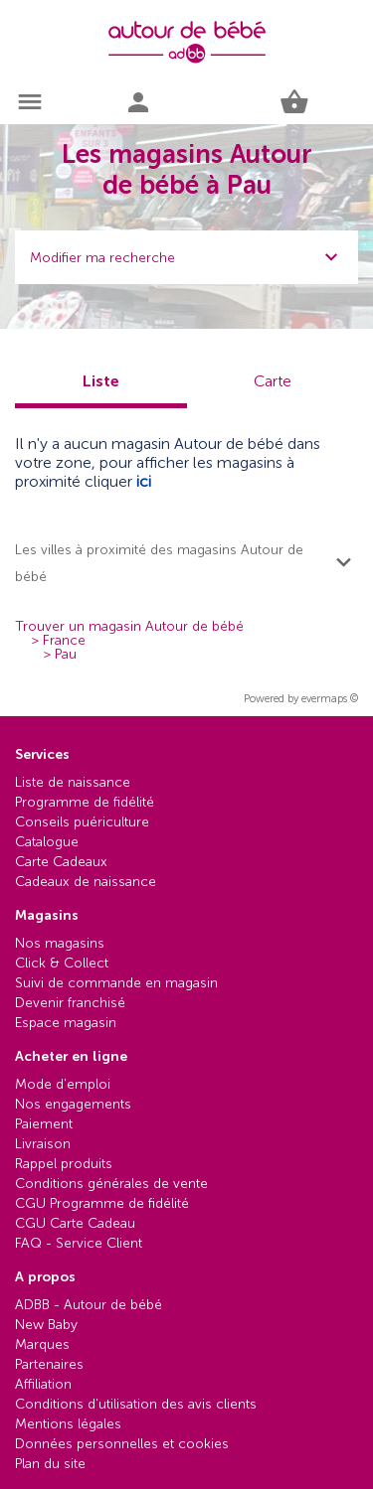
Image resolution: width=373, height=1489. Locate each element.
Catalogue (47, 841)
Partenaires (49, 1364)
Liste (101, 381)
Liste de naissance (72, 782)
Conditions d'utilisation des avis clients (136, 1404)
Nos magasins (59, 943)
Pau (66, 655)
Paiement (44, 1124)
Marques (42, 1344)
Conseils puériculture (82, 822)
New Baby (46, 1324)
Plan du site (50, 1463)
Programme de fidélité (84, 802)
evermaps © (329, 698)
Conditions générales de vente (111, 1183)
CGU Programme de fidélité (102, 1203)
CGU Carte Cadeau (75, 1223)
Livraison (43, 1143)
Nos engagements (73, 1104)
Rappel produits (63, 1163)
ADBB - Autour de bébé (88, 1304)
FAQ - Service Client (78, 1243)
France (64, 641)
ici (143, 481)
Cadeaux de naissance (85, 881)
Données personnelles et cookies (122, 1443)
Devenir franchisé (70, 1002)
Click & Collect (61, 963)
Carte (272, 381)
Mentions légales (68, 1423)
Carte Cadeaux (61, 861)
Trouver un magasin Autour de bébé (129, 627)
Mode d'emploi (62, 1084)
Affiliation (43, 1384)
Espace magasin (65, 1022)
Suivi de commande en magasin (116, 982)
